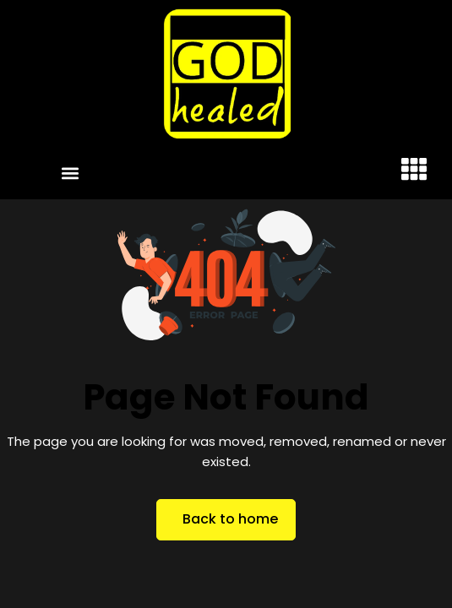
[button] (70, 173)
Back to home (230, 519)
